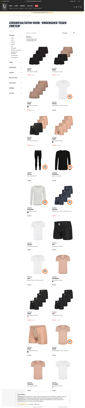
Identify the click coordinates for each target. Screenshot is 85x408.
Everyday (11, 8)
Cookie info (36, 404)
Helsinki (29, 244)
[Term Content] (52, 12)
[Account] (76, 7)
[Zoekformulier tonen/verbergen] (74, 7)
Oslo (53, 244)
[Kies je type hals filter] (15, 77)
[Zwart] (27, 106)
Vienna (29, 70)
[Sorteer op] (67, 32)
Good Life (30, 8)
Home (10, 15)
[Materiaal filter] (15, 88)
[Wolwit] (52, 177)
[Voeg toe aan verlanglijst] (79, 7)
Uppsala (54, 103)
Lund (28, 278)
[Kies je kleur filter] (15, 82)
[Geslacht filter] (15, 72)
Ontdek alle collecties (37, 8)
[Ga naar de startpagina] (4, 7)
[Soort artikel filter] (15, 67)
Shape (26, 8)
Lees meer (30, 404)
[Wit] (54, 281)
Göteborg (54, 209)
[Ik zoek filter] (15, 62)
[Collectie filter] (15, 93)
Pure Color (16, 8)
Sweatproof (21, 8)
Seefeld (29, 174)
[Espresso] (52, 281)
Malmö (29, 139)
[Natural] (27, 316)
